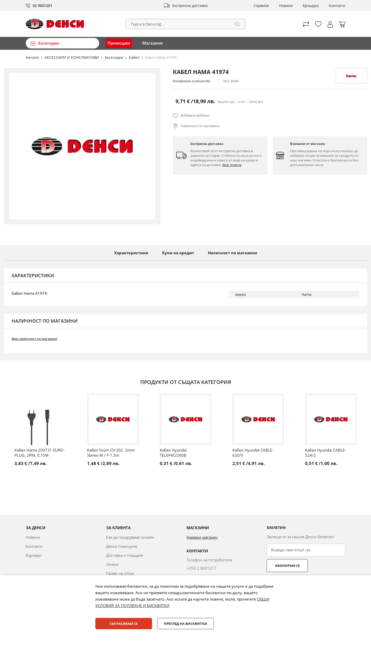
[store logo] (55, 24)
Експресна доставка (190, 5)
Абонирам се (287, 565)
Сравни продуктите (306, 24)
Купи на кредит (178, 252)
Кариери (33, 555)
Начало (33, 57)
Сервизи (261, 5)
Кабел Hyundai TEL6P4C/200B (173, 452)
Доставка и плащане (124, 555)
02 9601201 (42, 5)
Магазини (152, 43)
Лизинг (112, 564)
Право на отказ (120, 573)
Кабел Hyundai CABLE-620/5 (252, 452)
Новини (286, 5)
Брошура (311, 5)
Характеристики (131, 252)
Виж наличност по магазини (34, 338)
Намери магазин (202, 537)
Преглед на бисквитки (185, 623)
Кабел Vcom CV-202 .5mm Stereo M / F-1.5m (111, 452)
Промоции (118, 43)
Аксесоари (114, 57)
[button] (330, 24)
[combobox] (186, 24)
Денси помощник (122, 546)
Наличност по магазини (200, 126)
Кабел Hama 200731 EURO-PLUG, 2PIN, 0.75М (39, 452)
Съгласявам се (124, 623)
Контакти (337, 5)
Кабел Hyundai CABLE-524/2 (325, 452)
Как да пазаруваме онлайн (130, 537)
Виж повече (231, 164)
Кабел (134, 57)
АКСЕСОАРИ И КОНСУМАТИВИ (72, 57)
